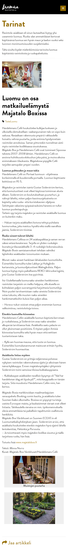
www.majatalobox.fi (26, 442)
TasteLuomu (11, 121)
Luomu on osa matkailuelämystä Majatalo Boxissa (25, 105)
